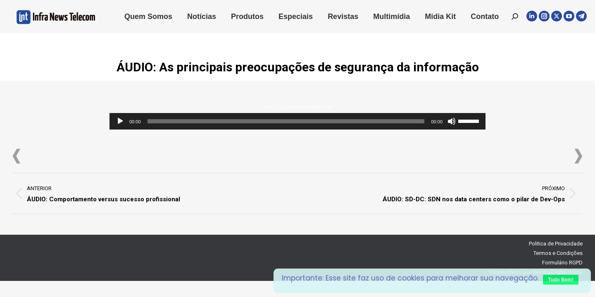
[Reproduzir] (120, 121)
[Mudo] (451, 121)
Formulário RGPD (562, 262)
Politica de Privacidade (556, 243)
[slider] (286, 121)
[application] (297, 121)
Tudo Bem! (561, 280)
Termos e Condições (558, 253)
